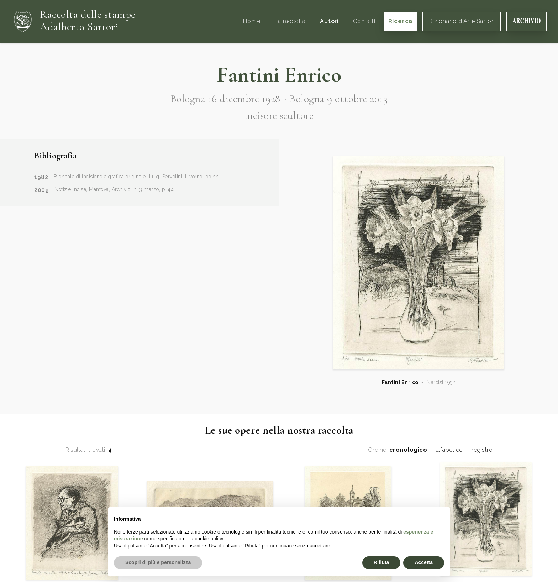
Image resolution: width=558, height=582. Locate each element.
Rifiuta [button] (381, 562)
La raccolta (290, 21)
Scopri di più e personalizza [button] (158, 562)
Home (251, 21)
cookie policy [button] (209, 538)
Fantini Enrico (400, 382)
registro (482, 450)
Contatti (364, 21)
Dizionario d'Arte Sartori (461, 21)
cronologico (408, 450)
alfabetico (449, 450)
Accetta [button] (424, 562)
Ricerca (400, 21)
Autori (329, 21)
